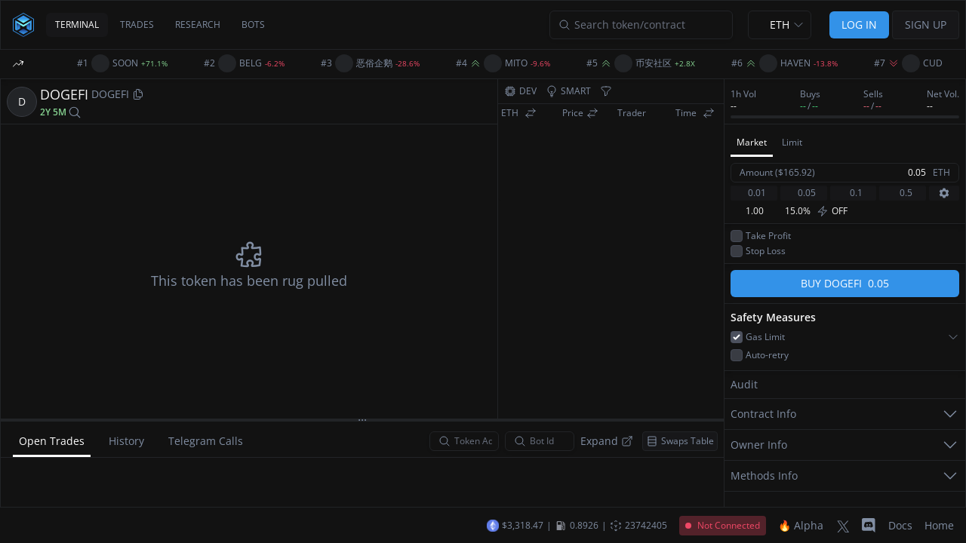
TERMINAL (77, 24)
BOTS (253, 24)
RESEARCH (197, 24)
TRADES (137, 24)
